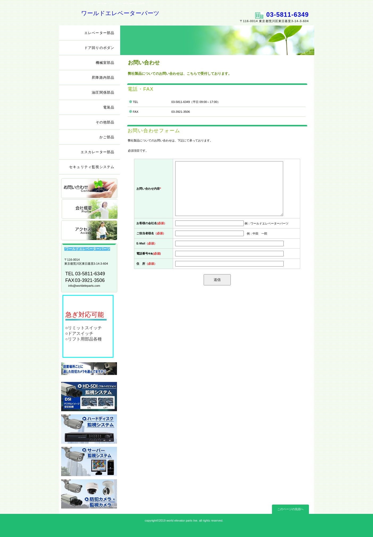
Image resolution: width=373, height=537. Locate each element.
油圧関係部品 (103, 92)
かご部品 (107, 137)
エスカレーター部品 (98, 152)
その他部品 (105, 122)
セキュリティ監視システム (91, 167)
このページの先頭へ (290, 509)
